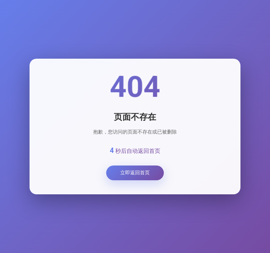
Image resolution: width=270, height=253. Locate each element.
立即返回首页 (135, 172)
